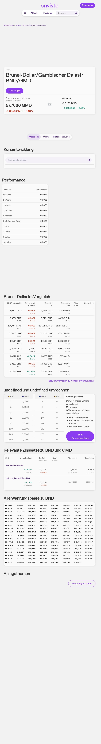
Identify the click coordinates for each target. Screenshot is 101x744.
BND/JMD (43, 525)
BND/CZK (20, 559)
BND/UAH (77, 559)
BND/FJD (43, 518)
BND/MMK (66, 539)
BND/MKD (9, 539)
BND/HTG (32, 522)
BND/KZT (43, 529)
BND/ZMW (44, 532)
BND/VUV (43, 562)
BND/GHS (66, 518)
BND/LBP (88, 532)
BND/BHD (43, 508)
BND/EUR (20, 518)
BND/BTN (9, 512)
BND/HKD (55, 522)
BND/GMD (55, 518)
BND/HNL (43, 522)
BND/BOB (20, 512)
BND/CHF (89, 549)
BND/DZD (43, 505)
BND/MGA (32, 535)
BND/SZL (43, 555)
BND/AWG (89, 505)
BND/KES (66, 529)
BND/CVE (31, 529)
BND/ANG (55, 542)
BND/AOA (54, 505)
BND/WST (55, 549)
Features (47, 13)
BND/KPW (66, 542)
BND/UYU (8, 562)
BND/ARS (66, 505)
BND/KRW (21, 555)
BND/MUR (89, 535)
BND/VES (54, 562)
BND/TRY (43, 559)
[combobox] (48, 160)
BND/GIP (77, 518)
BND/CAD (20, 529)
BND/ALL (31, 505)
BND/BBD (66, 508)
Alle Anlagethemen (82, 583)
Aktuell (34, 13)
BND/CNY (32, 515)
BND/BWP (32, 512)
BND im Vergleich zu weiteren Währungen (71, 380)
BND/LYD (8, 535)
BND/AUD (20, 508)
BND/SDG (9, 555)
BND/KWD (32, 532)
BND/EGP (20, 505)
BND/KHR (9, 529)
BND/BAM (9, 532)
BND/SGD (43, 552)
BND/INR (66, 522)
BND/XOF (88, 512)
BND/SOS (54, 552)
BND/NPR (89, 539)
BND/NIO (31, 542)
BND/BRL (43, 512)
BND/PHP (77, 545)
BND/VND (66, 562)
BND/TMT (54, 559)
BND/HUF (89, 559)
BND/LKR (66, 552)
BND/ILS (31, 525)
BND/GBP (55, 512)
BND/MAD (78, 535)
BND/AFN (8, 505)
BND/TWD (9, 542)
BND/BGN (66, 512)
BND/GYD (20, 522)
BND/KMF (89, 529)
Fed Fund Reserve (14, 465)
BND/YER (66, 525)
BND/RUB (31, 549)
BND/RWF (9, 549)
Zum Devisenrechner (80, 436)
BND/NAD (77, 539)
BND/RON (20, 549)
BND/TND (32, 559)
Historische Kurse (61, 136)
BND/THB (77, 555)
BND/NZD (20, 542)
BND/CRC (43, 515)
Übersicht (34, 136)
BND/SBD (43, 549)
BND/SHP (77, 552)
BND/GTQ (89, 518)
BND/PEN (66, 545)
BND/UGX (66, 559)
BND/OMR (89, 542)
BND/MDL (43, 539)
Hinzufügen (14, 90)
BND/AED (66, 515)
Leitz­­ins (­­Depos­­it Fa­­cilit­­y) (18, 478)
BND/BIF (77, 512)
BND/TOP (89, 555)
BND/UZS (20, 562)
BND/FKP (31, 518)
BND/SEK (77, 549)
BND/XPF (8, 515)
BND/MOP (20, 535)
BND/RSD (9, 552)
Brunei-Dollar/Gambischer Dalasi (34, 25)
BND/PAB (31, 545)
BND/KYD (89, 525)
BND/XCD (9, 545)
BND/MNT (55, 539)
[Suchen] (88, 160)
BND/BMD (89, 508)
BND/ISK (20, 525)
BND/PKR (20, 545)
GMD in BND (66, 98)
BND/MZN (20, 539)
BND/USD (31, 562)
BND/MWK (44, 535)
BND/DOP (89, 515)
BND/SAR (66, 549)
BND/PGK (43, 545)
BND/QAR (55, 529)
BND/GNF (9, 522)
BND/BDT (54, 508)
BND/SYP (54, 555)
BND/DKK (55, 515)
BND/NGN (43, 542)
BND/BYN (77, 562)
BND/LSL (77, 532)
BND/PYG (54, 545)
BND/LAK (66, 532)
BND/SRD (31, 555)
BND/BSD (31, 508)
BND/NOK (77, 542)
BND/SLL (31, 552)
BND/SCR (20, 552)
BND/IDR (77, 522)
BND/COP (77, 529)
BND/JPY (54, 525)
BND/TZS (66, 555)
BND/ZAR (88, 552)
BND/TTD (8, 559)
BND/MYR (55, 535)
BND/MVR (66, 535)
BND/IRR (8, 525)
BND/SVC (9, 518)
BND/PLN (89, 545)
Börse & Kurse (9, 25)
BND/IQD (88, 522)
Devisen (18, 25)
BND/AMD (77, 505)
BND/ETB (8, 508)
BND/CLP (20, 515)
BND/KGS (54, 532)
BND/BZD (77, 508)
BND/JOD (77, 525)
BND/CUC (20, 532)
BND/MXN (32, 539)
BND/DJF (77, 515)
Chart (46, 136)
